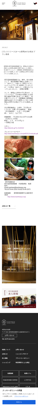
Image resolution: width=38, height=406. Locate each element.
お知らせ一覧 (6, 206)
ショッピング (6, 362)
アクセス (27, 269)
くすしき (27, 386)
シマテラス (27, 380)
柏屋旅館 (10, 373)
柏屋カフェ (27, 373)
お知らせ (5, 354)
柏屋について (6, 349)
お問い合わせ (11, 269)
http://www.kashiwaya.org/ (17, 197)
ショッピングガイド (22, 354)
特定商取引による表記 (22, 362)
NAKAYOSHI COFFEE (10, 380)
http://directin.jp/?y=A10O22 (14, 128)
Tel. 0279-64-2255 (19, 259)
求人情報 (5, 358)
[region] (19, 397)
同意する (19, 402)
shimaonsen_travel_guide (10, 386)
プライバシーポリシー (21, 396)
